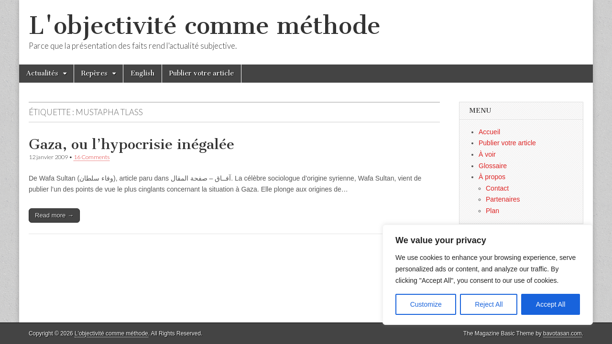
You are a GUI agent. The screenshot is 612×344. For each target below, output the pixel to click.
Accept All (550, 304)
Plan (492, 211)
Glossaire (493, 166)
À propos (492, 177)
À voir (487, 154)
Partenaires (503, 199)
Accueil (489, 132)
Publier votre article (201, 73)
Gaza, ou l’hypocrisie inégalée (131, 144)
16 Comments (91, 157)
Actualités (42, 73)
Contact (497, 188)
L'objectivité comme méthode (205, 25)
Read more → (54, 215)
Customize (426, 304)
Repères (94, 73)
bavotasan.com (562, 333)
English (142, 73)
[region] (487, 275)
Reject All (489, 304)
